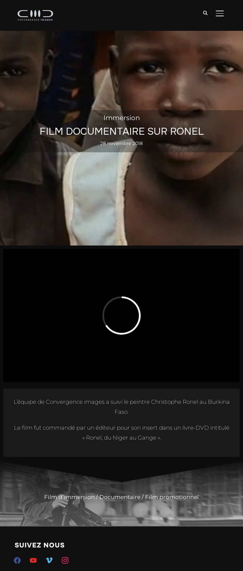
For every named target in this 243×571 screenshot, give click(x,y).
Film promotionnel (172, 497)
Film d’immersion (69, 497)
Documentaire (119, 497)
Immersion (122, 118)
